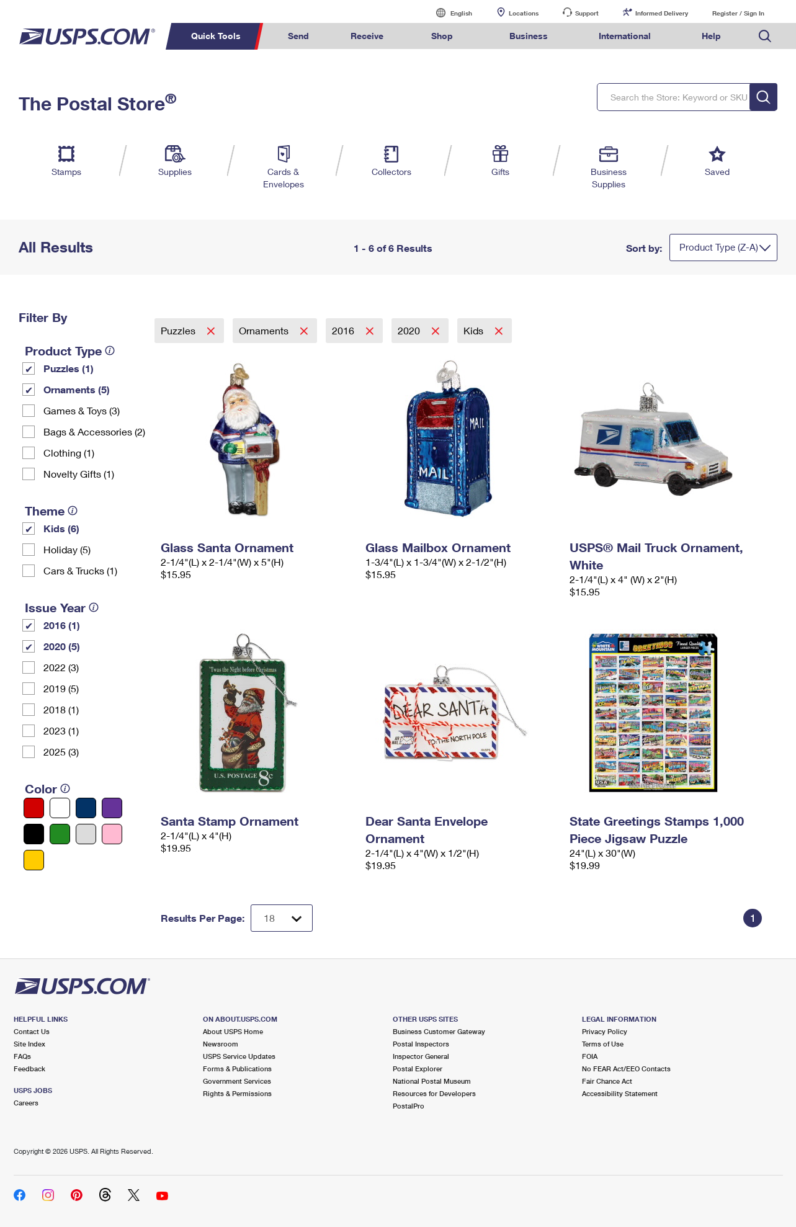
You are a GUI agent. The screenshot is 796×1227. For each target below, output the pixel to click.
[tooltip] (110, 350)
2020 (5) (61, 646)
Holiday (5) (67, 549)
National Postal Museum (432, 1081)
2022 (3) (61, 667)
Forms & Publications (237, 1068)
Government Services (237, 1081)
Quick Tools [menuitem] (216, 35)
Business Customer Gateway (439, 1031)
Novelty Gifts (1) (78, 474)
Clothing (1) (68, 452)
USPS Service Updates (239, 1056)
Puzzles (179, 330)
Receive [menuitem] (367, 35)
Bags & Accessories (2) (94, 431)
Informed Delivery (661, 13)
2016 (344, 330)
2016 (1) (61, 625)
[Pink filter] (112, 834)
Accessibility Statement (620, 1093)
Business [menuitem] (528, 35)
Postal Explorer (417, 1068)
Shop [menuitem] (442, 35)
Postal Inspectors (421, 1044)
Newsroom (220, 1044)
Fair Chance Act (607, 1081)
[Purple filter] (112, 808)
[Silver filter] (86, 834)
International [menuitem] (625, 35)
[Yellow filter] (34, 860)
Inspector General (421, 1056)
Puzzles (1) (68, 368)
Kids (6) (61, 528)
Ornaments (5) (76, 389)
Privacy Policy (604, 1031)
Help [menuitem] (711, 35)
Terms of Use (603, 1044)
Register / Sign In (738, 13)
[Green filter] (60, 834)
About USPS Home (233, 1031)
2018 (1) (61, 709)
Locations (524, 13)
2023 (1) (61, 730)
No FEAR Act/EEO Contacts (626, 1068)
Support (587, 13)
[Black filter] (34, 834)
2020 (410, 330)
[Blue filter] (86, 808)
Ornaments (265, 330)
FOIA (589, 1056)
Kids (474, 330)
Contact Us (32, 1031)
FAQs (22, 1056)
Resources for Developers (434, 1093)
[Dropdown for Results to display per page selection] (282, 918)
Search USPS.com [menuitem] (764, 36)
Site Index (29, 1044)
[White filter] (60, 808)
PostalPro (408, 1106)
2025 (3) (61, 751)
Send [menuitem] (298, 35)
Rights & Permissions (237, 1093)
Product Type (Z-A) (718, 246)
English (448, 13)
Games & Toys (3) (81, 410)
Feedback (29, 1068)
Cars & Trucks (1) (80, 570)
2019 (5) (61, 688)
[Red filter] (34, 808)
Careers (26, 1103)
